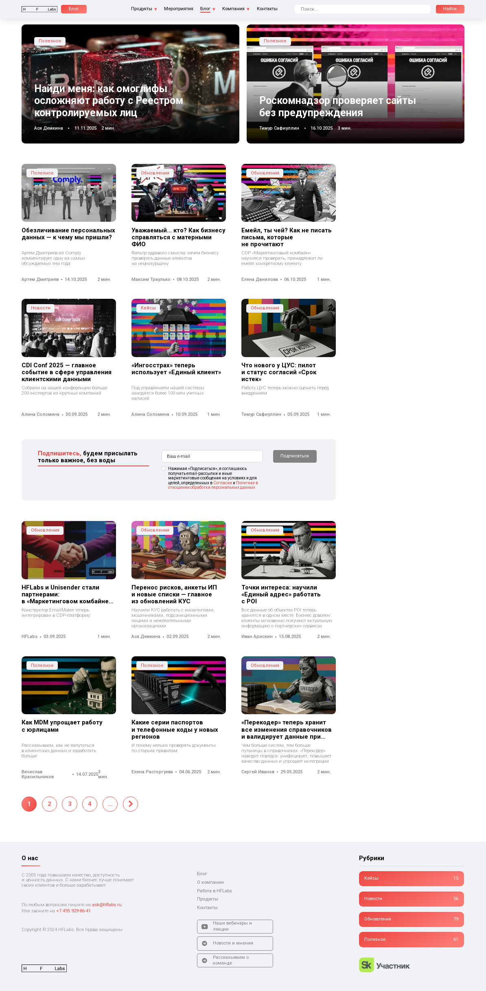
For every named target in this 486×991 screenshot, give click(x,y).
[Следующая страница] (130, 804)
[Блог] (73, 9)
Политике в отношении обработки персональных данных (213, 485)
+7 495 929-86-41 (73, 911)
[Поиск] (450, 9)
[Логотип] (39, 9)
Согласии (222, 483)
